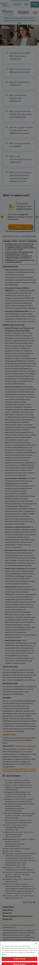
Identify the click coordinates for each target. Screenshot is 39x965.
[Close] (36, 950)
